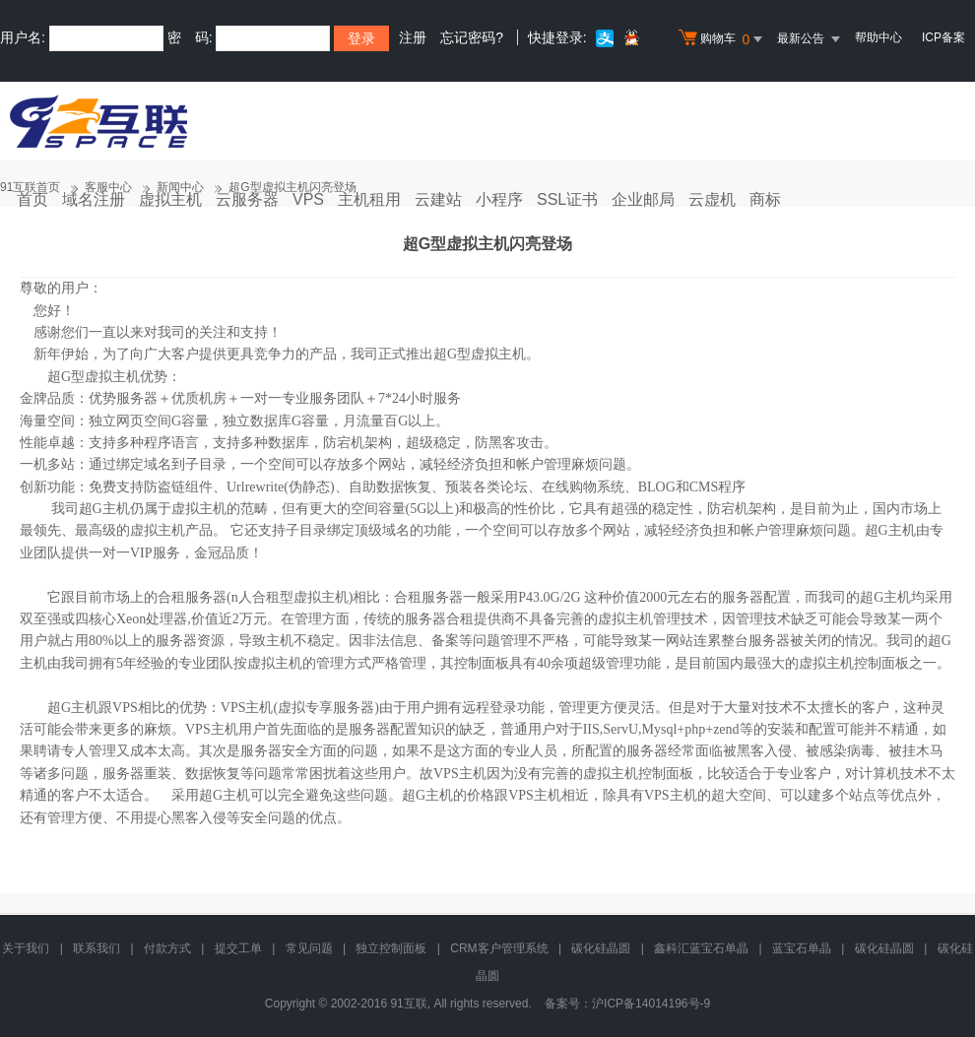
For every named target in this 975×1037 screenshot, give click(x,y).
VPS (308, 199)
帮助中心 (878, 37)
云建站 (438, 199)
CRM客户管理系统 (499, 948)
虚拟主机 (170, 199)
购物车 (723, 39)
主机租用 (369, 199)
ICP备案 (943, 37)
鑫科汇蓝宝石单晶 (701, 948)
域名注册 (93, 199)
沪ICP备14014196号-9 (651, 1003)
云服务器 (247, 199)
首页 (32, 199)
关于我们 (25, 948)
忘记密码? (471, 37)
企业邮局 (643, 199)
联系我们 (96, 948)
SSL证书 (567, 199)
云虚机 (712, 199)
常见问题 (309, 948)
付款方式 (167, 948)
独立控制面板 (391, 948)
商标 (765, 199)
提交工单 (238, 948)
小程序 (499, 199)
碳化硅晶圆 (600, 948)
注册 (412, 37)
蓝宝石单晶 (801, 948)
